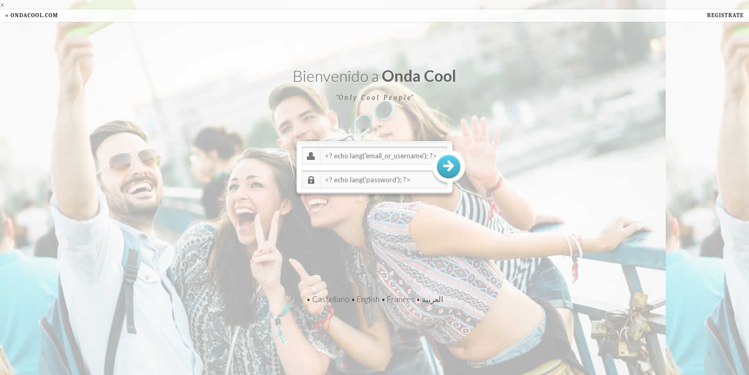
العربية (432, 299)
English (368, 299)
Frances (401, 299)
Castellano (331, 299)
